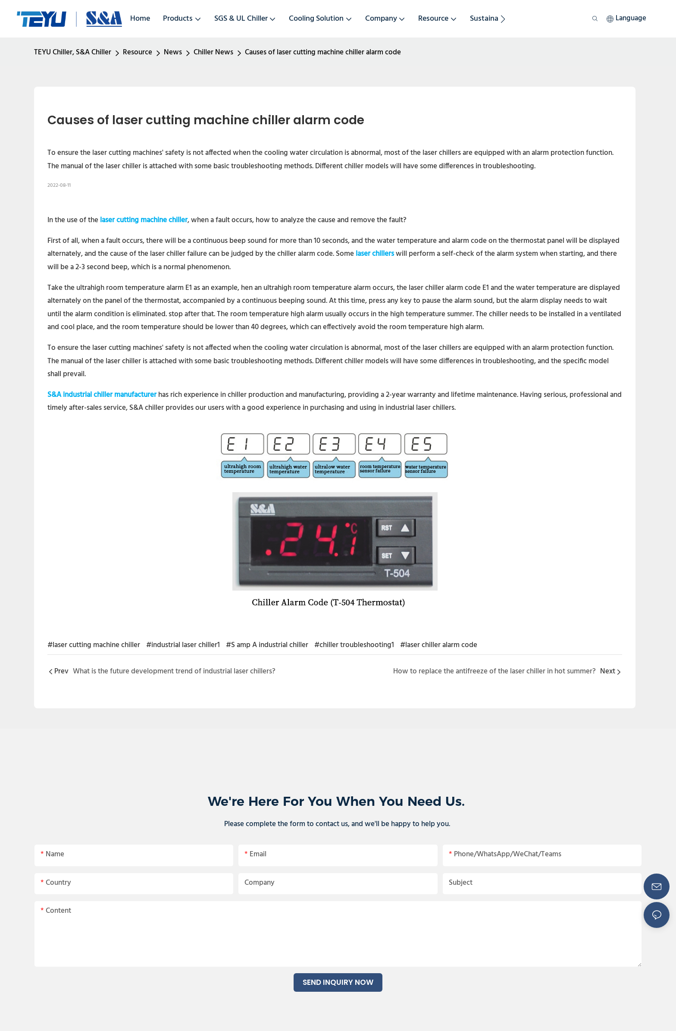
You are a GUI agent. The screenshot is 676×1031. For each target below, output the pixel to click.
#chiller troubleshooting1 (354, 645)
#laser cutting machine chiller (93, 645)
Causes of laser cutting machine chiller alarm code (323, 52)
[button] (503, 19)
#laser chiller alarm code (438, 645)
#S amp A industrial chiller (267, 645)
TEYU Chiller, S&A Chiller (72, 52)
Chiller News (213, 52)
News (173, 52)
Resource (137, 52)
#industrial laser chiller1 (183, 645)
